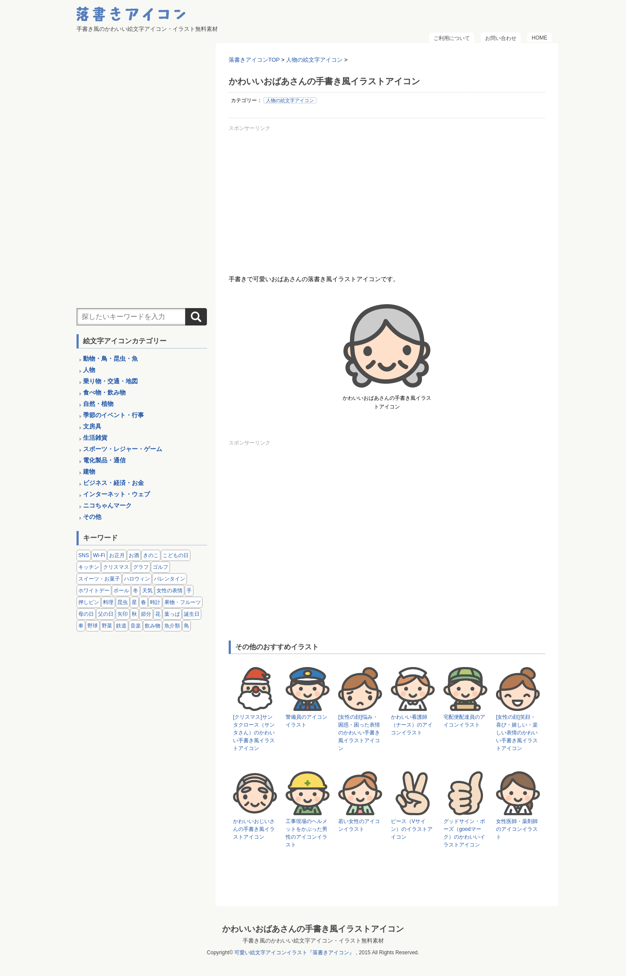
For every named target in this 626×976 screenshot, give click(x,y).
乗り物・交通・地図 (110, 381)
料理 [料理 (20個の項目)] (108, 602)
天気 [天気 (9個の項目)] (147, 591)
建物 (89, 471)
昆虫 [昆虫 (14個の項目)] (122, 602)
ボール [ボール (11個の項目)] (121, 591)
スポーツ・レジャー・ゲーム (122, 448)
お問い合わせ (500, 38)
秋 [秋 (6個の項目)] (134, 614)
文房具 (92, 426)
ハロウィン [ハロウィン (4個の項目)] (137, 579)
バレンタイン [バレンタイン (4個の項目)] (169, 579)
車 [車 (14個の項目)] (80, 626)
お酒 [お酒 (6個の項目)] (134, 555)
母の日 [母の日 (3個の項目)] (86, 614)
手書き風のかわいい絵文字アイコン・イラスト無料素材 (313, 940)
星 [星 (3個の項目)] (134, 602)
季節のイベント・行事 (113, 415)
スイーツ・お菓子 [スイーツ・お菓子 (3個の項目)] (99, 579)
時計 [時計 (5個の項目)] (155, 602)
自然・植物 (98, 403)
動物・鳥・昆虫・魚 (110, 358)
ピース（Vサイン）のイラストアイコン (412, 829)
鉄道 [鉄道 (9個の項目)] (121, 626)
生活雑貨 (95, 437)
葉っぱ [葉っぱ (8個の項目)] (172, 614)
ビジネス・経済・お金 (113, 482)
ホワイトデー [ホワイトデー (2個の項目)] (94, 591)
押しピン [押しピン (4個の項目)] (88, 602)
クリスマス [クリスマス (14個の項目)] (116, 567)
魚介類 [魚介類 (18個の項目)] (172, 626)
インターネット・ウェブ (116, 494)
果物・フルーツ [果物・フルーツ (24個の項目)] (182, 602)
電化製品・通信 (104, 460)
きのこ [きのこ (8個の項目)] (151, 555)
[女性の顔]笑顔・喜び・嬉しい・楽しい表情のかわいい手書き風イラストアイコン (517, 732)
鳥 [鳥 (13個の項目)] (186, 626)
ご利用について (451, 38)
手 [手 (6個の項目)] (189, 591)
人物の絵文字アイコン (290, 100)
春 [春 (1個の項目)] (143, 602)
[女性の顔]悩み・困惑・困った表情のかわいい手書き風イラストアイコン (359, 732)
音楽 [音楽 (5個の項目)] (135, 626)
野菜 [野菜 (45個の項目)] (107, 626)
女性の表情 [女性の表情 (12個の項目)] (169, 591)
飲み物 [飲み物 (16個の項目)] (152, 626)
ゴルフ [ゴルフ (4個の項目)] (160, 567)
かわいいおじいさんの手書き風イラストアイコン (254, 829)
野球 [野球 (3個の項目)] (92, 626)
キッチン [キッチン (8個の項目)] (88, 567)
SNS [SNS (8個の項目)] (83, 555)
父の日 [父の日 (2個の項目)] (105, 614)
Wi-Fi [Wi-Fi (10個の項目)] (99, 555)
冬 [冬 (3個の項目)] (135, 591)
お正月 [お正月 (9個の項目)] (117, 555)
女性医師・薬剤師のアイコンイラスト (517, 829)
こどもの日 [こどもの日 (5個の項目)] (176, 555)
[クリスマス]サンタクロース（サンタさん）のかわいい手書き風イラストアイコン (254, 732)
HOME (539, 38)
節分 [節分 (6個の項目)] (146, 614)
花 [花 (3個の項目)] (157, 614)
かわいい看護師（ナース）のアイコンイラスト (412, 725)
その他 (92, 516)
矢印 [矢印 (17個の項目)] (122, 614)
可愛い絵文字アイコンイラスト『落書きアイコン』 (294, 952)
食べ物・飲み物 (104, 392)
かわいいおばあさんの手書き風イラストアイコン (313, 928)
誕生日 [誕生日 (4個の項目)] (192, 614)
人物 (89, 369)
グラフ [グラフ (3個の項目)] (141, 567)
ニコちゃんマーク (107, 505)
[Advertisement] (387, 195)
